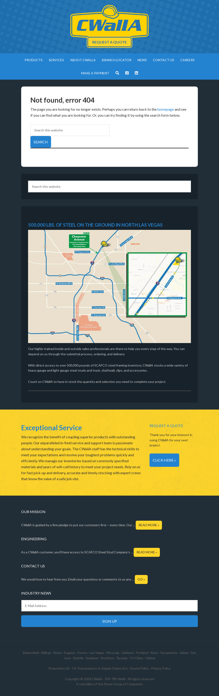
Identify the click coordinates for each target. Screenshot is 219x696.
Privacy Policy (161, 668)
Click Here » (164, 460)
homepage (165, 109)
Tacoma (121, 658)
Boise (58, 653)
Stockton (107, 658)
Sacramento (169, 653)
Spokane (92, 658)
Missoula (113, 653)
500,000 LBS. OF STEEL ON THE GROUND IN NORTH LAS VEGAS (95, 225)
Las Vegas (97, 653)
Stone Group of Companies (123, 684)
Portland (142, 653)
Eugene (69, 653)
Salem (184, 653)
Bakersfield (31, 653)
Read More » (148, 525)
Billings (46, 653)
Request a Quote (109, 42)
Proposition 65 (59, 668)
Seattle (78, 658)
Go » (141, 579)
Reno (154, 653)
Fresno (82, 653)
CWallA (109, 22)
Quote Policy (139, 668)
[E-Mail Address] (109, 606)
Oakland (127, 653)
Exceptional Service (51, 427)
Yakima (150, 658)
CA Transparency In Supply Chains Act (100, 668)
